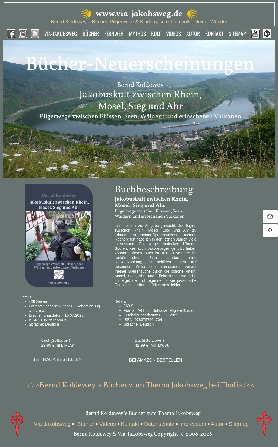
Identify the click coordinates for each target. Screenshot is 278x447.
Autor (217, 424)
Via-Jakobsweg (52, 424)
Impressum (192, 424)
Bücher (86, 424)
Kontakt (130, 424)
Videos (107, 424)
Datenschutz (159, 424)
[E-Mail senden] (270, 216)
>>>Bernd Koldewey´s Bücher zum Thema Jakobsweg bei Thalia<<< (140, 385)
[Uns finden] (270, 230)
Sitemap (238, 424)
